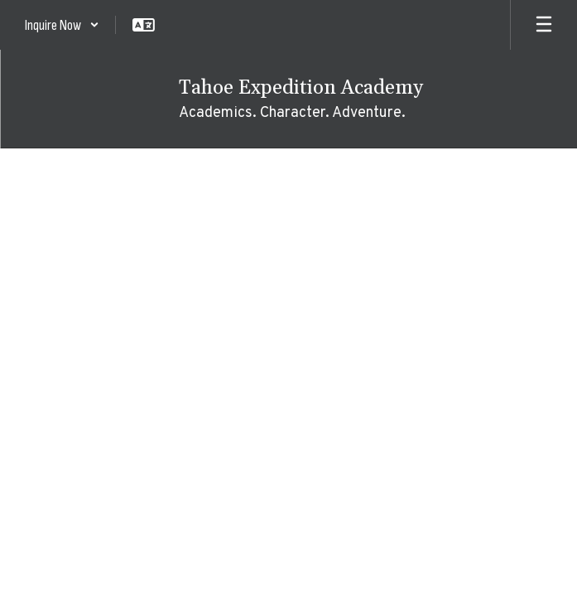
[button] (62, 25)
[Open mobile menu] (544, 25)
